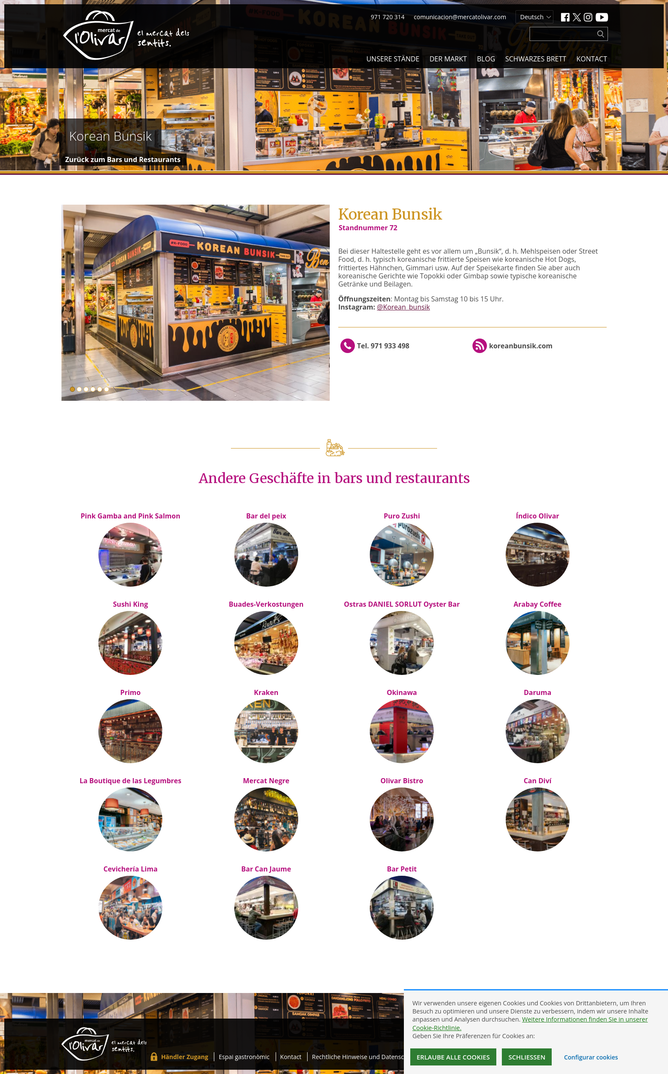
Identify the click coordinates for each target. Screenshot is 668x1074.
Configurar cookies (591, 1057)
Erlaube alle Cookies (453, 1057)
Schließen (526, 1057)
